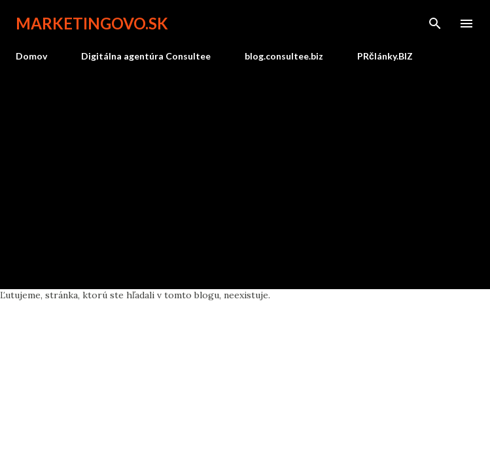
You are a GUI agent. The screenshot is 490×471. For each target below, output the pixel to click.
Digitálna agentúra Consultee (146, 55)
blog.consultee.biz (284, 55)
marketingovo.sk (92, 23)
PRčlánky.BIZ (385, 55)
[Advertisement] (245, 170)
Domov (31, 55)
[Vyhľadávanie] (435, 23)
